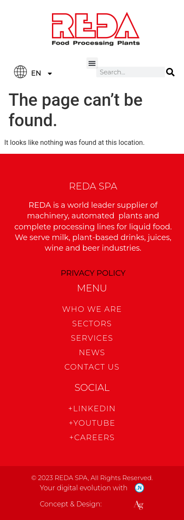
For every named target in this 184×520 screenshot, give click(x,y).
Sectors (92, 323)
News (92, 352)
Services (92, 338)
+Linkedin (92, 408)
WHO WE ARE (92, 309)
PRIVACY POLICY (92, 273)
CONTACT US (91, 367)
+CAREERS (92, 437)
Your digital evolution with (83, 488)
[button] (92, 63)
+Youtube (92, 423)
